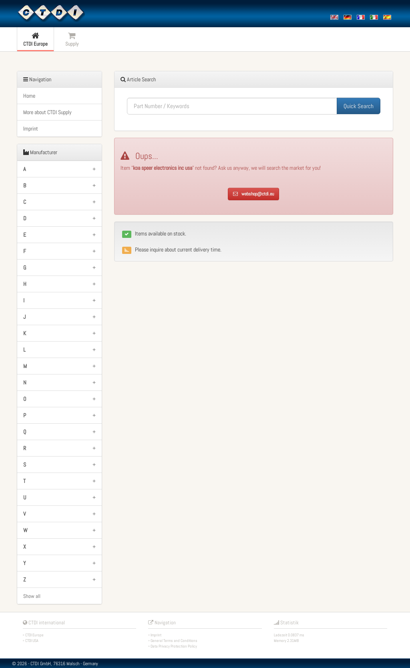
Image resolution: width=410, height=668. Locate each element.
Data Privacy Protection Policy (174, 646)
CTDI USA (31, 640)
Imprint (30, 128)
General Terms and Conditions (174, 640)
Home (29, 95)
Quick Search (359, 106)
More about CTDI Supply (47, 112)
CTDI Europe (34, 635)
